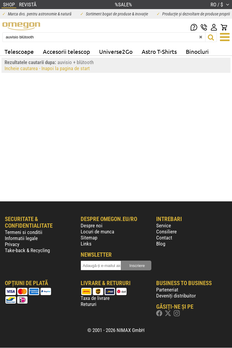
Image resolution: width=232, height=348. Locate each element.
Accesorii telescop (66, 51)
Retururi (88, 304)
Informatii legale (21, 238)
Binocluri (197, 51)
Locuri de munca (97, 232)
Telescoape (19, 51)
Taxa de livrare (95, 298)
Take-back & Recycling (27, 250)
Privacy (12, 244)
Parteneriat (167, 290)
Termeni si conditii (23, 232)
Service (163, 226)
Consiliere (166, 232)
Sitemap (89, 238)
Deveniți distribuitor (176, 296)
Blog (160, 244)
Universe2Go (116, 51)
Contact (164, 238)
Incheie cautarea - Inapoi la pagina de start (47, 68)
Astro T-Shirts (159, 51)
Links (86, 244)
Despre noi (91, 226)
